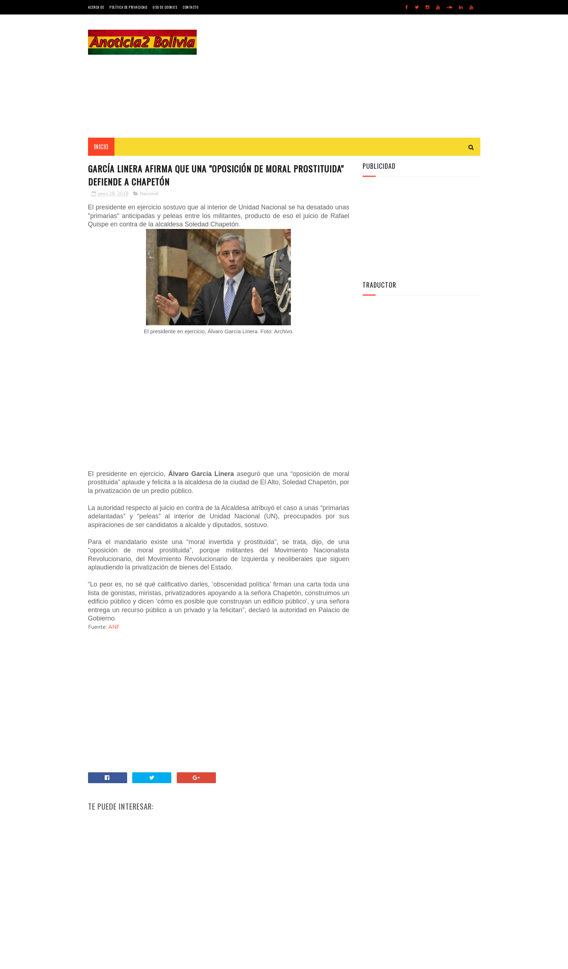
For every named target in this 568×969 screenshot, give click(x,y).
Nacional (149, 194)
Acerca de (96, 7)
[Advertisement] (348, 76)
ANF (114, 627)
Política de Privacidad (128, 7)
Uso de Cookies (165, 7)
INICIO (101, 146)
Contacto (190, 7)
